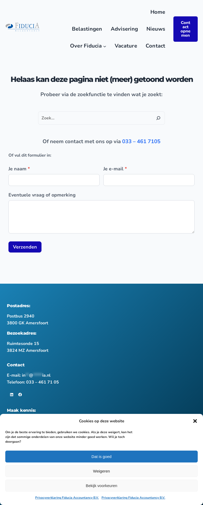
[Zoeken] (158, 118)
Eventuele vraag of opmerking (42, 195)
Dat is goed (101, 456)
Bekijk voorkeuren (101, 485)
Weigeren (101, 471)
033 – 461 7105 (141, 141)
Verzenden (25, 247)
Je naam (19, 169)
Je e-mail (115, 169)
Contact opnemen (186, 29)
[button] (195, 421)
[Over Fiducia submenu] (104, 46)
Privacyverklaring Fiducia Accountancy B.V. (67, 497)
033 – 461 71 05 (42, 382)
